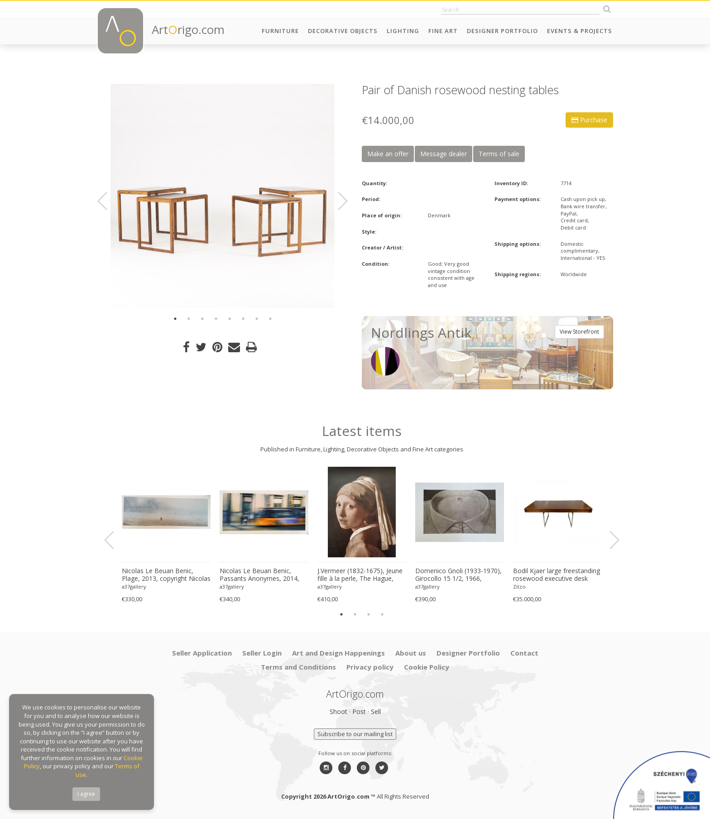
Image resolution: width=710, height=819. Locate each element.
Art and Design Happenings (338, 652)
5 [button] (229, 318)
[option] (222, 196)
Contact (524, 652)
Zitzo (519, 586)
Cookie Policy (426, 666)
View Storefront (579, 331)
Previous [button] (108, 201)
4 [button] (216, 318)
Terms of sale (499, 153)
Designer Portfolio (502, 31)
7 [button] (256, 318)
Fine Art (443, 31)
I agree (86, 794)
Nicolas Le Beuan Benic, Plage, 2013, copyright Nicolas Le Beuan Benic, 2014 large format (166, 575)
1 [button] (175, 318)
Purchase (589, 119)
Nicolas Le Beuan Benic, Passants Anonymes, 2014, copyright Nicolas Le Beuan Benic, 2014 (260, 575)
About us (410, 652)
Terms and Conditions (298, 666)
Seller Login (262, 652)
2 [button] (188, 318)
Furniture (280, 31)
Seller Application (202, 652)
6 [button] (243, 318)
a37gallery (134, 586)
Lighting (403, 31)
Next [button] (337, 201)
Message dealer (443, 153)
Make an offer (387, 153)
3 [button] (202, 318)
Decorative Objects (343, 31)
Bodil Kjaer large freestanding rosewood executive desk (556, 575)
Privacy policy (369, 666)
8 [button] (270, 318)
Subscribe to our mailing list (355, 734)
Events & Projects (579, 31)
